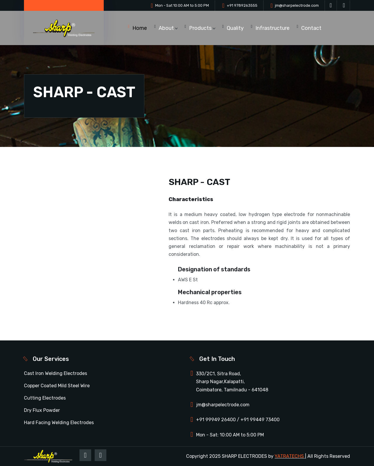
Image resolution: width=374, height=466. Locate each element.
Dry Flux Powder (42, 410)
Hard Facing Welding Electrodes (59, 422)
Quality (235, 28)
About (166, 28)
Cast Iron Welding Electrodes (55, 373)
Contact (311, 28)
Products (200, 28)
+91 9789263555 (242, 5)
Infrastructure (272, 28)
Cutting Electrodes (45, 398)
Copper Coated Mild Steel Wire (57, 385)
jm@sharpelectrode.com (297, 5)
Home (139, 28)
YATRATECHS (289, 456)
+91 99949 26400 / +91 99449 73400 (238, 419)
